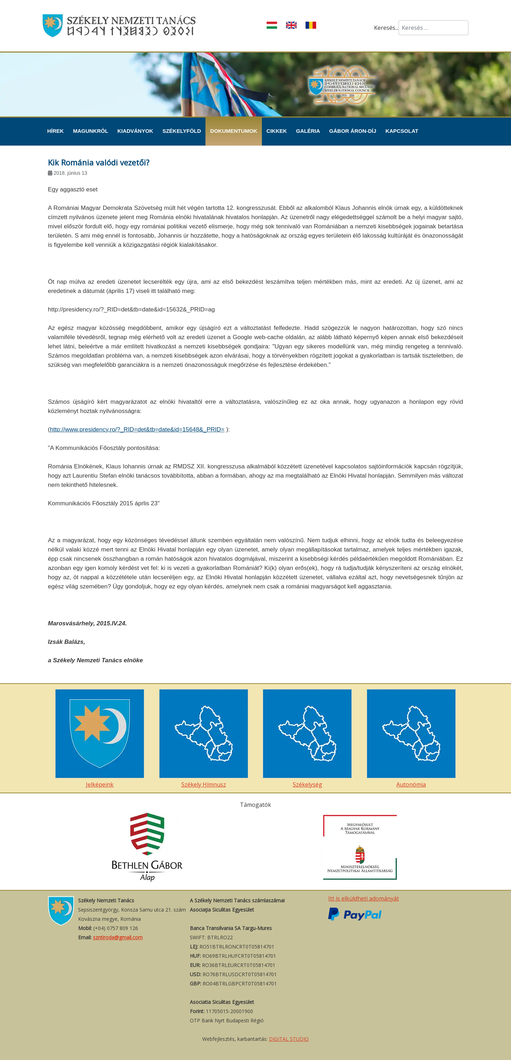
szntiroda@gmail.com (118, 937)
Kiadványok (135, 131)
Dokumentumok (233, 131)
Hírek (55, 131)
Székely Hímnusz (203, 738)
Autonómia (411, 738)
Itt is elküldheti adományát (363, 898)
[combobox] (433, 27)
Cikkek (277, 131)
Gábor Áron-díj (353, 131)
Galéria (308, 131)
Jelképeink (99, 738)
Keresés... (386, 28)
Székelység (307, 738)
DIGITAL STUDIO (289, 1038)
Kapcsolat (401, 131)
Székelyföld (182, 131)
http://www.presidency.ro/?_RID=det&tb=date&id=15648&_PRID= (137, 429)
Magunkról (90, 131)
